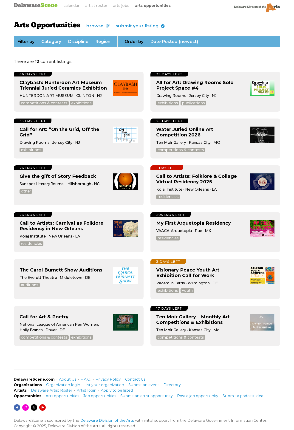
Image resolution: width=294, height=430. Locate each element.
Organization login (63, 385)
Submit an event (143, 385)
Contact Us (135, 379)
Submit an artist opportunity (146, 396)
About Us (67, 379)
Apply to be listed (117, 390)
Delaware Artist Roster (51, 390)
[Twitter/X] (34, 407)
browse (98, 25)
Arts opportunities (62, 396)
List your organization (104, 385)
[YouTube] (42, 407)
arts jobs (121, 5)
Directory (172, 385)
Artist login (86, 390)
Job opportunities (99, 396)
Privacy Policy (108, 379)
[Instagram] (25, 407)
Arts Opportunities (47, 25)
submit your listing (140, 25)
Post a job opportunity (197, 396)
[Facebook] (17, 407)
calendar (71, 5)
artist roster (96, 5)
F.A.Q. (86, 379)
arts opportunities (153, 5)
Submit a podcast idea (243, 396)
